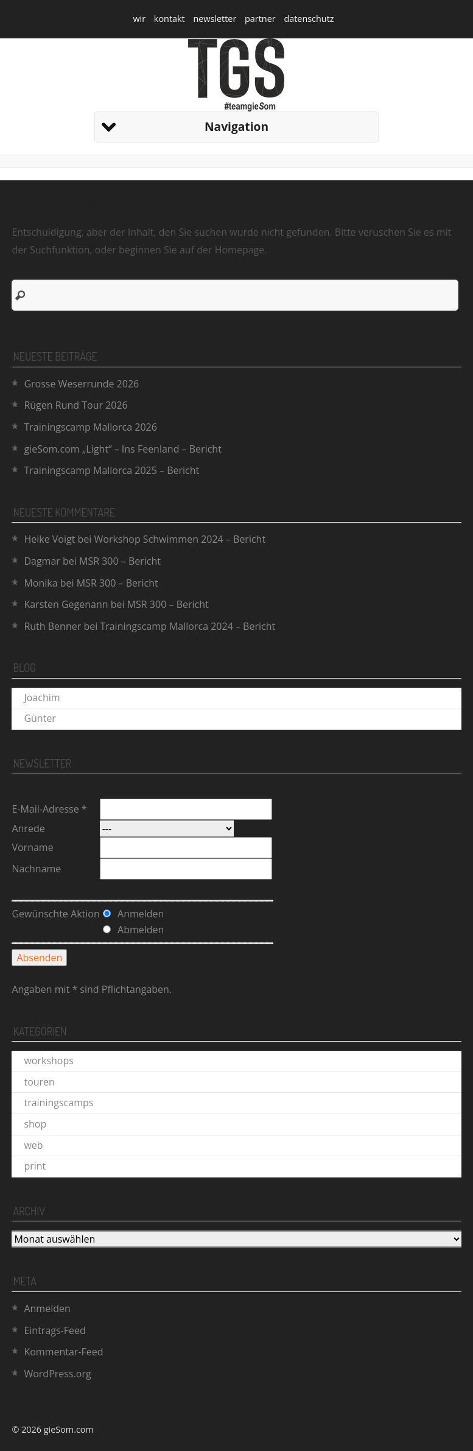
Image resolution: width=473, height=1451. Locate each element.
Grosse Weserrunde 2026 (81, 383)
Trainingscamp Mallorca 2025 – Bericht (111, 470)
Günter (39, 718)
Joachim (42, 697)
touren (39, 1082)
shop (35, 1124)
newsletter (214, 18)
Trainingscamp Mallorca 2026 (90, 427)
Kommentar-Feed (63, 1351)
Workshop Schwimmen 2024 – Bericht (180, 539)
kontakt (169, 18)
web (33, 1145)
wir (139, 18)
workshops (48, 1060)
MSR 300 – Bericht (120, 561)
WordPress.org (57, 1373)
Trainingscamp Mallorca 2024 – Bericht (187, 626)
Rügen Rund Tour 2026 (75, 405)
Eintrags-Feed (54, 1330)
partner (260, 18)
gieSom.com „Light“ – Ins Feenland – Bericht (122, 449)
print (35, 1166)
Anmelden (47, 1308)
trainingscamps (58, 1102)
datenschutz (309, 18)
